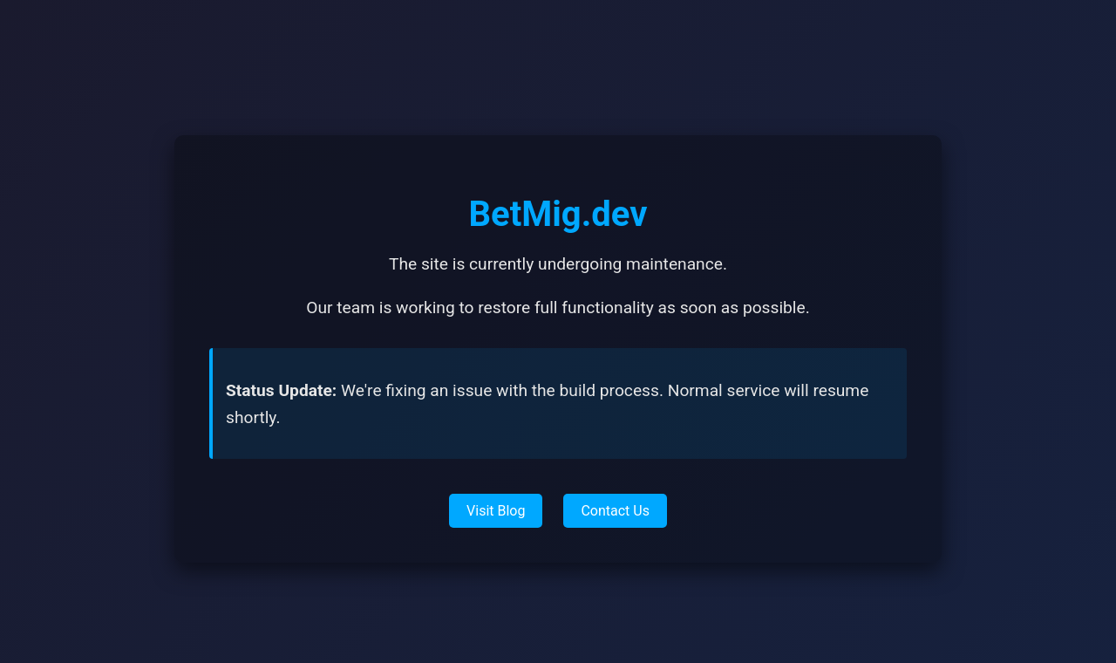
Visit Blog (495, 510)
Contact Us (615, 510)
